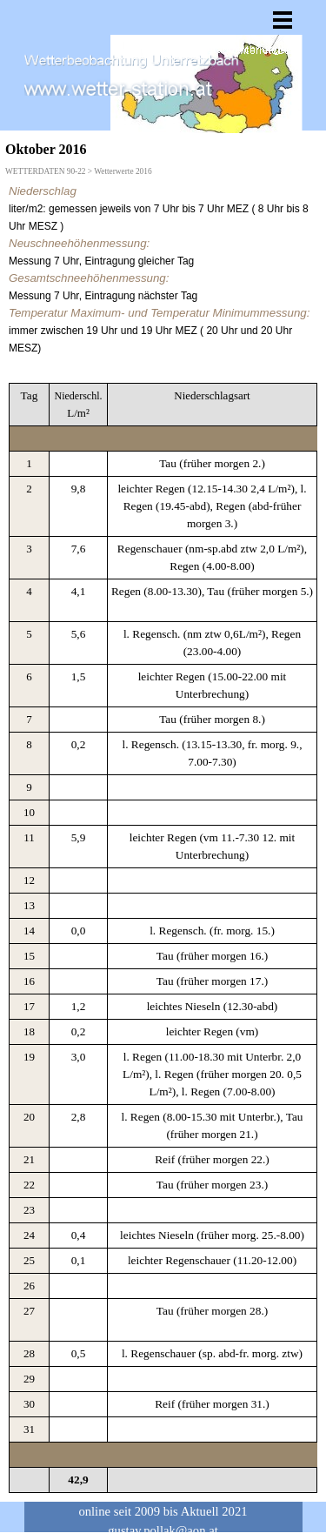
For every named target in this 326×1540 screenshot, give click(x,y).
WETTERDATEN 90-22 (45, 171)
